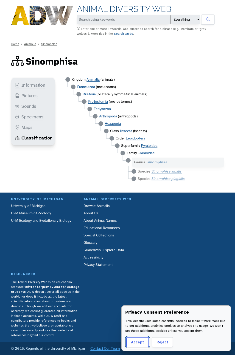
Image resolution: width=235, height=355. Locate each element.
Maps (24, 127)
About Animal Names (100, 220)
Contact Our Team (105, 348)
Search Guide (123, 33)
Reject (162, 342)
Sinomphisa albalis (166, 171)
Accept (137, 342)
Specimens (29, 116)
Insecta (126, 130)
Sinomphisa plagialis (168, 178)
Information (30, 85)
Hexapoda (113, 123)
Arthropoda (108, 116)
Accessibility (93, 257)
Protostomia (98, 101)
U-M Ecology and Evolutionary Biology (41, 220)
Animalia (30, 44)
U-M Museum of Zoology (31, 213)
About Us (91, 213)
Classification (34, 137)
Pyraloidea (149, 145)
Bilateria (89, 94)
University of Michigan (28, 205)
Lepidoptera (135, 138)
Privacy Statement (98, 264)
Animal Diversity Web (124, 9)
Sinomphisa (49, 44)
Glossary (90, 242)
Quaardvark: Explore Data (104, 249)
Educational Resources (102, 227)
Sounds (25, 106)
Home (15, 44)
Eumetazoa (86, 86)
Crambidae (146, 153)
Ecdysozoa (102, 108)
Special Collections (99, 235)
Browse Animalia (97, 205)
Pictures (26, 95)
